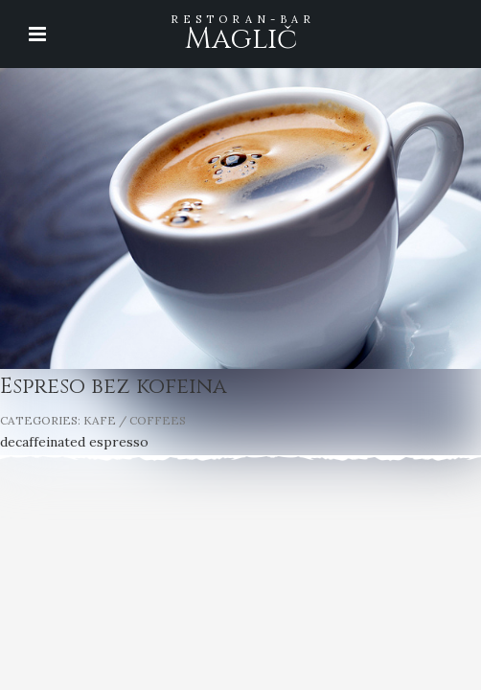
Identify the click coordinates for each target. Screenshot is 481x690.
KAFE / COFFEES (134, 420)
